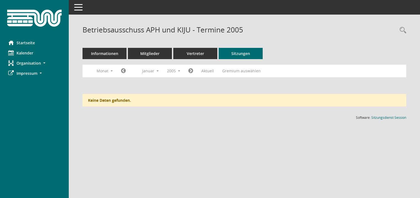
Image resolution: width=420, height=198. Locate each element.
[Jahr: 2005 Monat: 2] (190, 71)
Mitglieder (150, 53)
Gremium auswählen (241, 70)
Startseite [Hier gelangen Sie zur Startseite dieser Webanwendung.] (21, 42)
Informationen (104, 53)
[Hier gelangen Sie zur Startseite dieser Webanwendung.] (34, 18)
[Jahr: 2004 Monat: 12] (123, 71)
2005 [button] (173, 70)
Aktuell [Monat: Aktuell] (207, 70)
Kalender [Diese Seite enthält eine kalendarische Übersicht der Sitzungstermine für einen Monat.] (20, 53)
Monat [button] (105, 70)
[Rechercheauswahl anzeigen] (401, 30)
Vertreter (195, 53)
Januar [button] (150, 70)
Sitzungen (240, 53)
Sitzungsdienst (388, 117)
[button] (34, 63)
